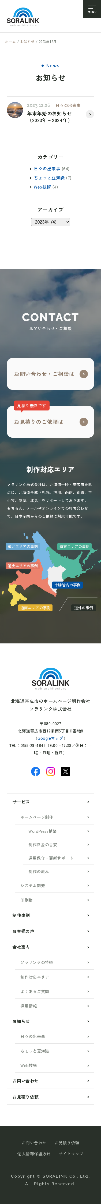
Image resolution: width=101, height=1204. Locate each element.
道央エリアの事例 (23, 565)
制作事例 (21, 915)
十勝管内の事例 (67, 584)
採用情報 (28, 1006)
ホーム (10, 41)
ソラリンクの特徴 (36, 962)
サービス (21, 801)
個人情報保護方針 (34, 1153)
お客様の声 (23, 931)
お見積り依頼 (25, 1096)
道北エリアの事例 (23, 546)
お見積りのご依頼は (38, 416)
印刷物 (26, 900)
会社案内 (21, 947)
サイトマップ (71, 1153)
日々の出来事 (67, 105)
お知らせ (27, 41)
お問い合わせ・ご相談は (44, 374)
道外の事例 (83, 607)
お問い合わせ (25, 1080)
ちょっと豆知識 (49, 177)
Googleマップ (50, 738)
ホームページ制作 (36, 817)
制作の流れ (38, 871)
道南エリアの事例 (35, 607)
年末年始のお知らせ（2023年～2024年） (50, 116)
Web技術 (42, 187)
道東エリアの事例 (74, 546)
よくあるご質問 (34, 991)
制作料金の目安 (42, 844)
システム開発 (32, 885)
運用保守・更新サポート (50, 858)
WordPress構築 (42, 831)
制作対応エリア (34, 977)
